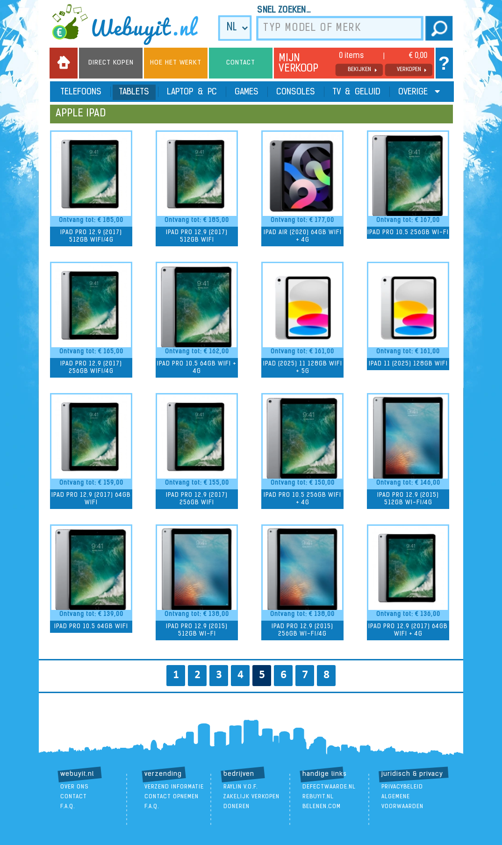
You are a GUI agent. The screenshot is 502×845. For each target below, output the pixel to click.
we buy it (131, 24)
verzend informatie (174, 787)
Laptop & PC (192, 92)
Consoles (296, 92)
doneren (236, 806)
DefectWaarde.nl (329, 787)
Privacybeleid (402, 787)
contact (73, 797)
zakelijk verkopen (251, 797)
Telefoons (81, 92)
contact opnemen (171, 797)
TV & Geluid (356, 92)
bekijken (359, 69)
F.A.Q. (67, 806)
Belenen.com (321, 806)
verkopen (409, 69)
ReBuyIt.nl (318, 797)
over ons (74, 787)
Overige (419, 92)
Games (246, 92)
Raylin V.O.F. (240, 787)
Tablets (134, 92)
